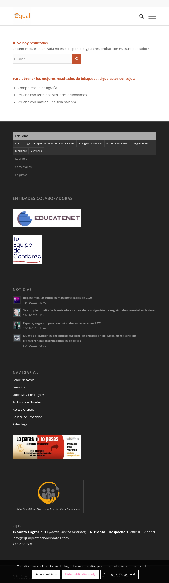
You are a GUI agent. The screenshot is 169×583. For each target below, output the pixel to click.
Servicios (19, 387)
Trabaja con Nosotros (27, 402)
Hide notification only (80, 574)
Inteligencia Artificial (90, 143)
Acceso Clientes (23, 410)
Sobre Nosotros (23, 380)
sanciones (21, 150)
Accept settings (46, 574)
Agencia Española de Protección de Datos (50, 143)
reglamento (141, 143)
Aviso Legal (20, 424)
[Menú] (150, 16)
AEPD (18, 143)
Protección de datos (118, 143)
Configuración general (119, 574)
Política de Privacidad (27, 417)
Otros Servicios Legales (28, 395)
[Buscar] (139, 16)
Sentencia (36, 150)
